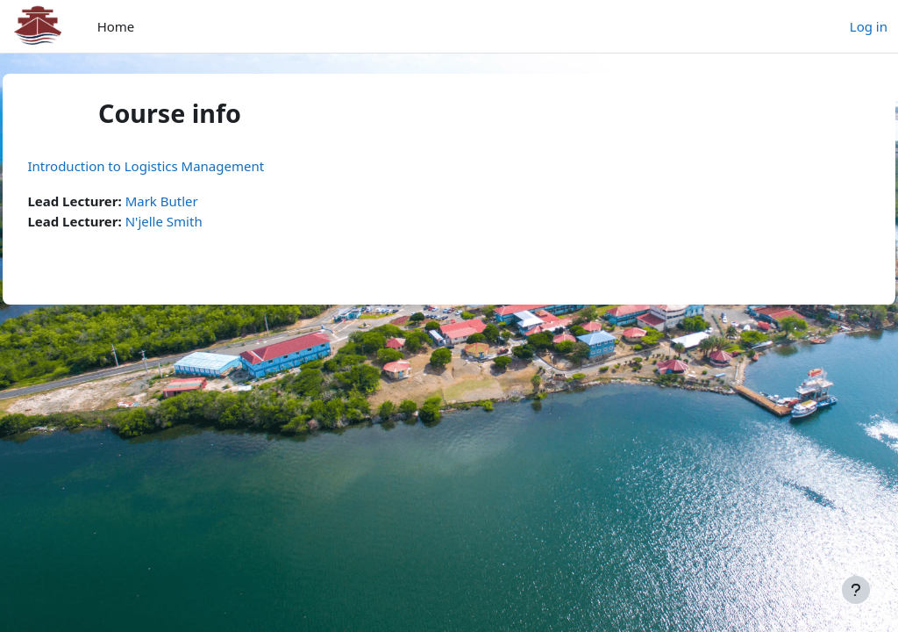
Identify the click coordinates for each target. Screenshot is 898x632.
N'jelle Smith (202, 221)
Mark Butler (200, 201)
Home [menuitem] (116, 26)
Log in (868, 26)
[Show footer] (856, 590)
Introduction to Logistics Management (185, 166)
